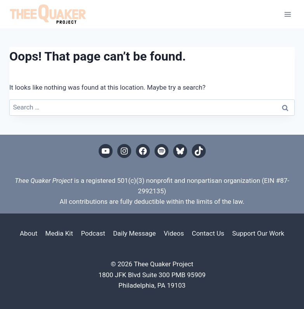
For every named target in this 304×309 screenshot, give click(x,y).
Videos (174, 233)
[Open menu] (287, 14)
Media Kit (59, 233)
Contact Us (208, 233)
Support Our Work (258, 233)
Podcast (93, 233)
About (28, 233)
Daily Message (134, 233)
